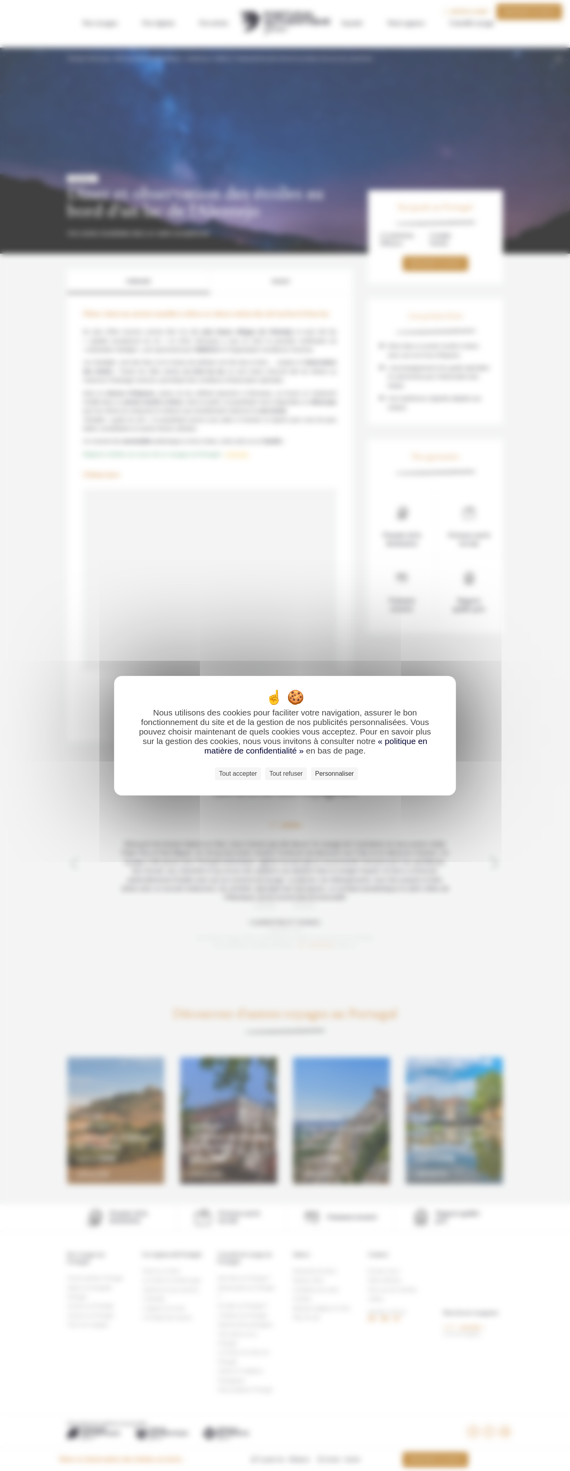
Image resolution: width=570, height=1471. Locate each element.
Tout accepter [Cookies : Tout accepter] (238, 773)
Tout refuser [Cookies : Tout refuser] (285, 773)
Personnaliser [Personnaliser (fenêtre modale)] (334, 773)
